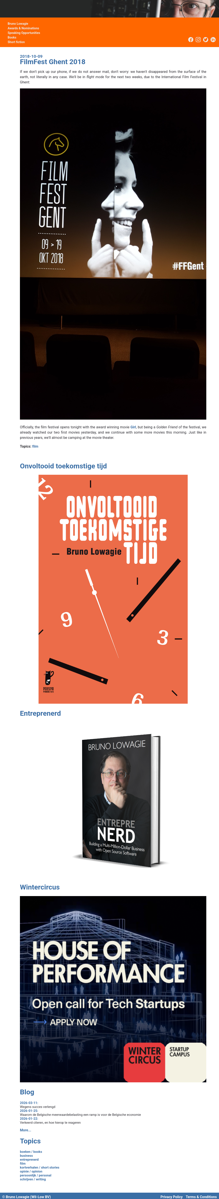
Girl (133, 427)
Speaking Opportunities (24, 33)
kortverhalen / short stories (39, 1167)
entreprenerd (29, 1160)
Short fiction (16, 42)
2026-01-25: (29, 1111)
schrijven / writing (33, 1179)
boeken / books (31, 1152)
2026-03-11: (29, 1103)
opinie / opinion (31, 1171)
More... (25, 1130)
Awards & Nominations (23, 28)
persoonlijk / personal (35, 1175)
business (26, 1156)
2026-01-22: (29, 1119)
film (35, 446)
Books (12, 37)
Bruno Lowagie (18, 23)
